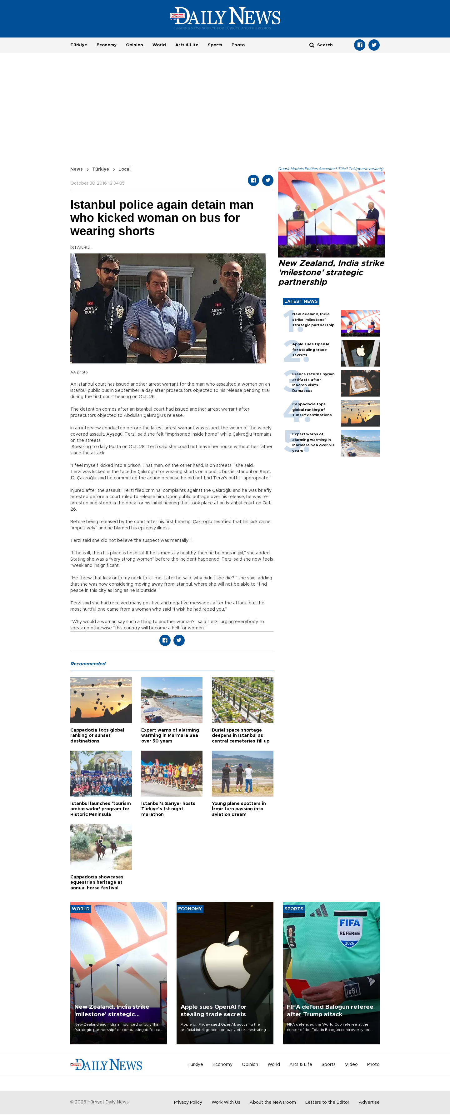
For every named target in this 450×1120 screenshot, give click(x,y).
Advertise (369, 1102)
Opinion (134, 45)
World (159, 45)
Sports (215, 45)
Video (351, 1064)
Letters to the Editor (327, 1102)
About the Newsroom (273, 1102)
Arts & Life (186, 45)
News (76, 169)
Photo (238, 45)
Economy (107, 45)
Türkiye (78, 45)
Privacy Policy (188, 1102)
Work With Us (226, 1102)
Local (124, 169)
